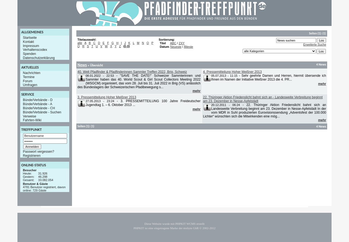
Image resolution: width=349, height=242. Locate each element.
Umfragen (30, 85)
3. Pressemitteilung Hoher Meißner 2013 (106, 97)
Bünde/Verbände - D (38, 100)
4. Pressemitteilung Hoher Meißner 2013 (232, 72)
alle (79, 43)
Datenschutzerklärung (39, 58)
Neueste (175, 46)
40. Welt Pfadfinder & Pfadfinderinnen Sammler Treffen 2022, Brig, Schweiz (132, 72)
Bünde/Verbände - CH (39, 108)
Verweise (29, 116)
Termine (29, 77)
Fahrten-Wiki (32, 120)
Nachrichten (31, 73)
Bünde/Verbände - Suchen (42, 112)
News (82, 65)
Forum (27, 81)
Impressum (31, 46)
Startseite (30, 38)
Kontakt (28, 42)
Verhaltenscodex (35, 50)
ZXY (181, 43)
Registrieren (32, 156)
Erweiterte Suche (314, 44)
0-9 (126, 46)
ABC (173, 43)
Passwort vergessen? (38, 152)
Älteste (188, 46)
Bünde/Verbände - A (37, 104)
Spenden (29, 54)
